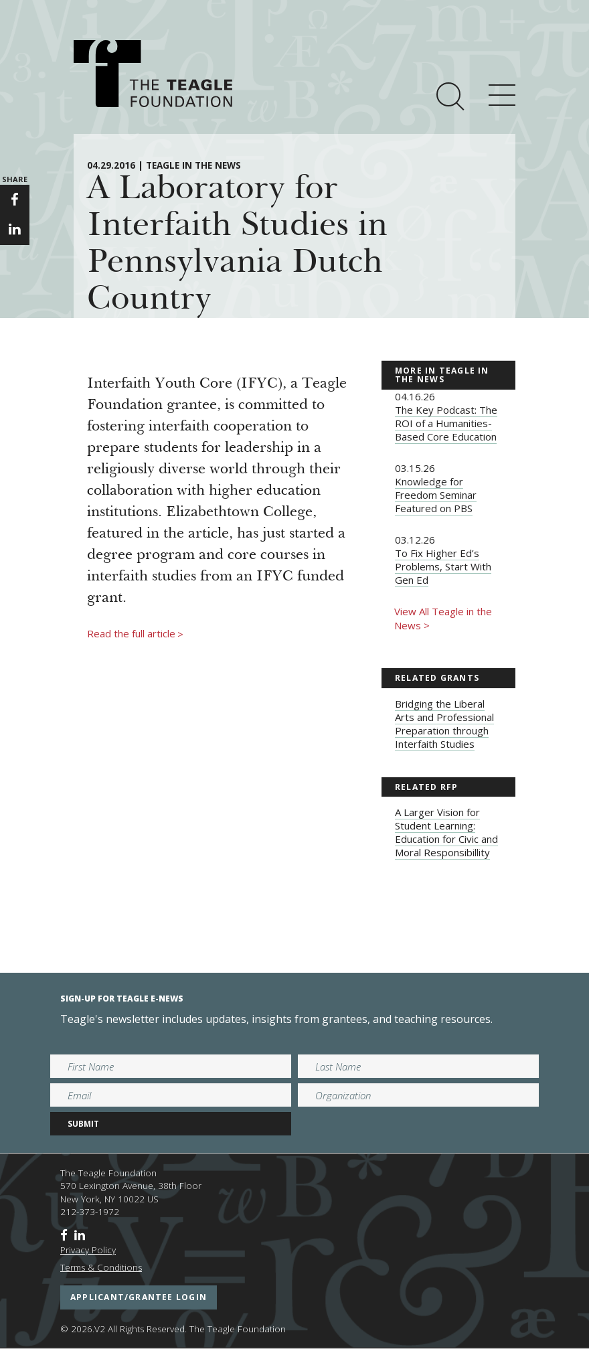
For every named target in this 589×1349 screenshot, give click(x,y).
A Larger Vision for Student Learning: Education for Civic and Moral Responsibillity (446, 832)
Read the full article (135, 634)
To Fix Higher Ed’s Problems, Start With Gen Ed (443, 566)
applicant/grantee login (138, 1297)
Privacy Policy (88, 1250)
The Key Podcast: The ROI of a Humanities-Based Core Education (446, 423)
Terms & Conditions (101, 1267)
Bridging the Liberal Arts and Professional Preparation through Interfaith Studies (444, 723)
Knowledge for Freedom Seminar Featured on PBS (436, 495)
